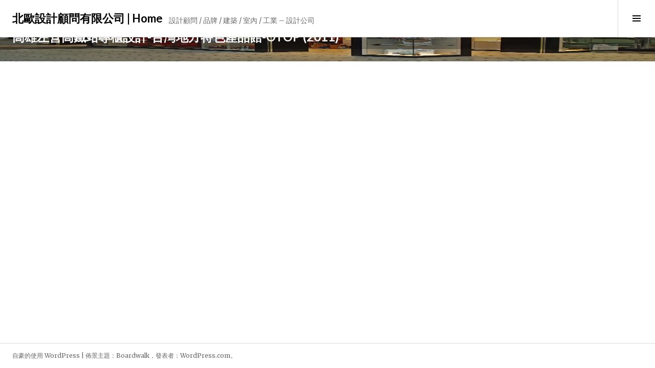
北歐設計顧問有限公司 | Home (87, 18)
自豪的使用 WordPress (46, 355)
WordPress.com (205, 355)
